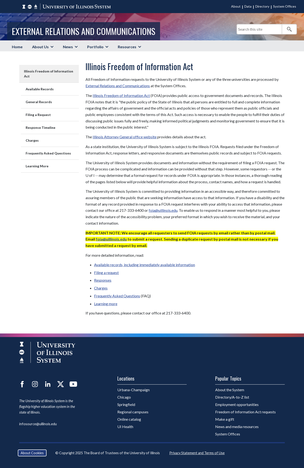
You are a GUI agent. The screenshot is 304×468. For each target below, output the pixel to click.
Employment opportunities (237, 404)
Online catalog (129, 419)
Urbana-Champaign (133, 389)
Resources (127, 46)
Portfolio (95, 46)
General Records (39, 102)
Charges (32, 140)
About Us (40, 46)
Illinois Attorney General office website (125, 137)
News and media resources (237, 426)
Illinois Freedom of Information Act (48, 73)
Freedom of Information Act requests (245, 412)
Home (17, 46)
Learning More (37, 166)
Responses (102, 280)
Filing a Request (38, 115)
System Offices (284, 6)
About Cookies (32, 453)
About (236, 6)
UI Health (125, 426)
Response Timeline (40, 127)
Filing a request (106, 272)
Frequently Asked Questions (48, 153)
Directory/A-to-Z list (232, 397)
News (68, 46)
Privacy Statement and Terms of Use (197, 453)
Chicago (124, 397)
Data (248, 6)
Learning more (105, 303)
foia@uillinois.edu (163, 210)
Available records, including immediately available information (144, 264)
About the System (229, 389)
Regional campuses (132, 412)
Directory (262, 6)
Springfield (126, 404)
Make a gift (224, 419)
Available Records (40, 89)
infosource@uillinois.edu (38, 424)
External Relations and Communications (83, 31)
